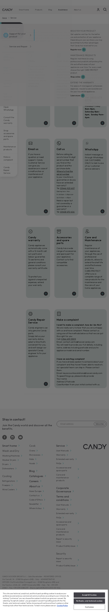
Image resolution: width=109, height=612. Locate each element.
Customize (89, 607)
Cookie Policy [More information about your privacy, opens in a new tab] (62, 606)
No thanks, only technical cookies (89, 601)
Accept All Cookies (89, 595)
